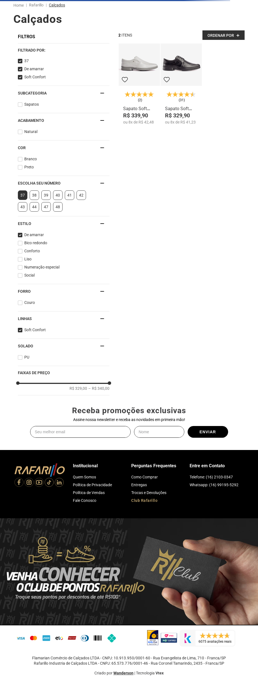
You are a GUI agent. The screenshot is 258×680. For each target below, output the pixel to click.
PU (26, 357)
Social (29, 275)
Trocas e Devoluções (148, 492)
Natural (30, 131)
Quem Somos (84, 477)
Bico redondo (35, 243)
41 (69, 195)
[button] (63, 50)
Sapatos (31, 104)
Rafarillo (36, 5)
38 (34, 195)
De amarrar (34, 69)
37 (26, 61)
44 (34, 207)
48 (58, 207)
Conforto (32, 251)
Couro (29, 302)
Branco (30, 159)
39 (46, 195)
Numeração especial (41, 267)
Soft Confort (35, 77)
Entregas (139, 485)
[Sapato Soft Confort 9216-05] (139, 84)
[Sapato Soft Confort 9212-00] (181, 84)
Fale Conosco (84, 500)
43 (22, 207)
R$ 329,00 (78, 388)
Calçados (57, 5)
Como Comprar (144, 477)
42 (81, 195)
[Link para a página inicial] (19, 5)
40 (58, 195)
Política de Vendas (89, 492)
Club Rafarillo (144, 500)
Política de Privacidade (92, 485)
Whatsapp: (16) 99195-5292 (214, 485)
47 (46, 207)
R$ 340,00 (98, 388)
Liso (28, 259)
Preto (29, 167)
